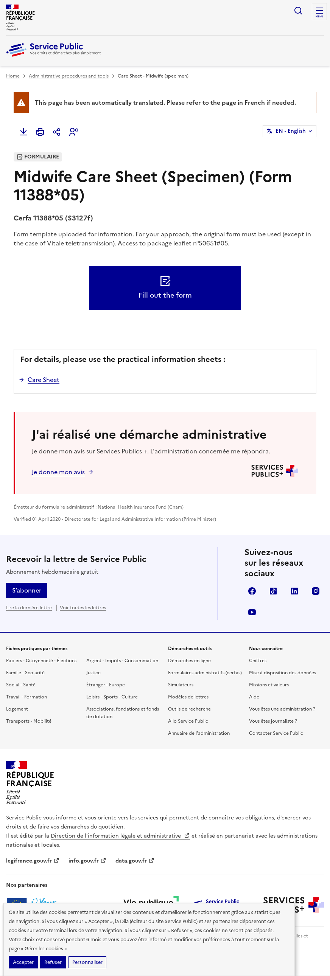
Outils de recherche (189, 709)
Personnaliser (87, 962)
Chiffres (257, 660)
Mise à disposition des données (282, 672)
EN (291, 131)
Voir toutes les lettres (83, 607)
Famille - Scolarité (25, 672)
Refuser (53, 962)
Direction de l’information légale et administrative (120, 836)
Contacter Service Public (276, 733)
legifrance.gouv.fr (32, 861)
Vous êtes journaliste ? (273, 721)
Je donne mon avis (58, 471)
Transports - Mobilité (28, 721)
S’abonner (26, 590)
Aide (254, 697)
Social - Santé (21, 684)
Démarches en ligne (189, 660)
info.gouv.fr (87, 861)
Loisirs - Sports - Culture (112, 697)
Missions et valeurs (269, 684)
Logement (17, 709)
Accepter (23, 962)
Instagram (315, 591)
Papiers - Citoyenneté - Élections (41, 660)
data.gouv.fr (134, 861)
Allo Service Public (188, 721)
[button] (73, 132)
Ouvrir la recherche (298, 10)
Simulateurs (180, 684)
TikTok (273, 591)
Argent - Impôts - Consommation (122, 660)
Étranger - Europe (105, 684)
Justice (93, 672)
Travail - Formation (26, 697)
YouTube (252, 612)
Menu (319, 17)
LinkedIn (294, 591)
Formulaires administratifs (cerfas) (205, 672)
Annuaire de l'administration (199, 733)
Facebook (252, 591)
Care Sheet (43, 379)
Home (13, 76)
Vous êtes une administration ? (282, 709)
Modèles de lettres (188, 697)
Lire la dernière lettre (29, 607)
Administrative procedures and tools (69, 76)
